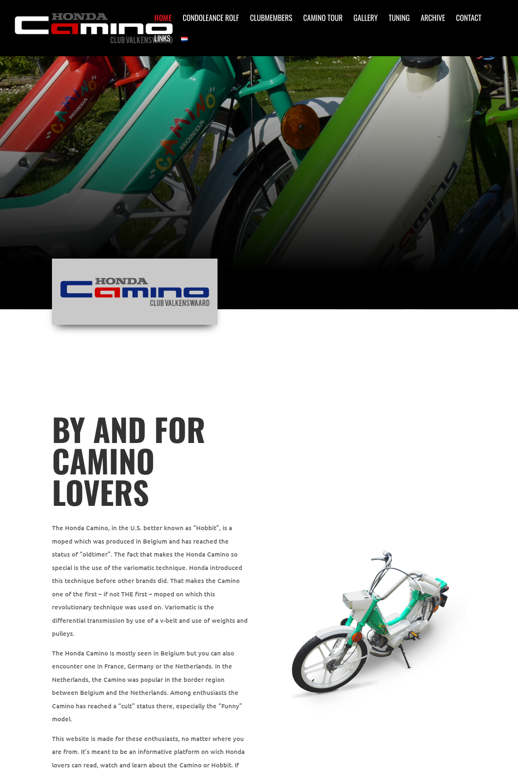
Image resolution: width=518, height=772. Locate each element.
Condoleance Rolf (211, 19)
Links (162, 39)
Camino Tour (323, 19)
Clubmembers (271, 19)
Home (163, 19)
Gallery (366, 19)
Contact (469, 19)
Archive (433, 19)
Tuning (398, 19)
